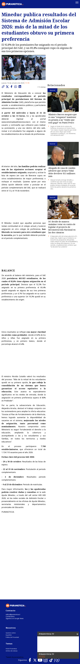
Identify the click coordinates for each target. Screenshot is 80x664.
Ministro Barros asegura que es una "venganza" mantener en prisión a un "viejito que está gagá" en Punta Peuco (62, 118)
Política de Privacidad (12, 594)
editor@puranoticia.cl (12, 570)
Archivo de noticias (12, 607)
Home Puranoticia (11, 605)
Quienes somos (11, 589)
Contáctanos (10, 573)
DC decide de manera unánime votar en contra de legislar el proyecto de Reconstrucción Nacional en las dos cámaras (62, 227)
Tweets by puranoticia (14, 614)
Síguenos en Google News (14, 575)
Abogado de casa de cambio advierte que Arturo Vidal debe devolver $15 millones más (61, 171)
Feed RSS (9, 592)
